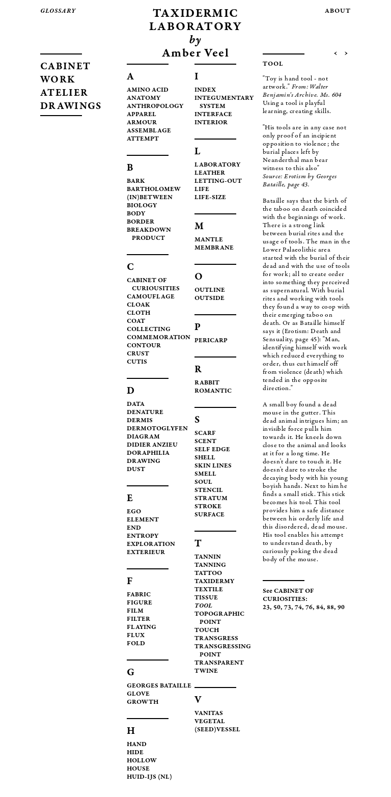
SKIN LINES (213, 466)
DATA (136, 404)
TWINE (206, 671)
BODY (136, 214)
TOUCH (206, 630)
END (134, 528)
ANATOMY (143, 98)
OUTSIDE (209, 298)
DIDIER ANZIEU (152, 445)
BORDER (140, 222)
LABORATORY (217, 165)
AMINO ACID (148, 90)
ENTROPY (142, 536)
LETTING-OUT (218, 181)
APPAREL (141, 115)
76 (309, 607)
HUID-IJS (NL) (149, 777)
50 (277, 607)
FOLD (136, 644)
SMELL (205, 474)
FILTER (138, 619)
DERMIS (140, 421)
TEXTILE (208, 590)
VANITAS (208, 713)
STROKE (207, 507)
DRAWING (143, 461)
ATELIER (64, 93)
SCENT (205, 441)
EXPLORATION (151, 544)
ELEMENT (143, 520)
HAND (137, 744)
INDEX (205, 90)
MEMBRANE (214, 248)
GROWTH (142, 702)
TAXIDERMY (214, 582)
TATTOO (208, 573)
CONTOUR (144, 346)
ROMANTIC (213, 391)
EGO (134, 512)
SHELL (204, 458)
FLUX (136, 636)
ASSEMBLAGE (149, 131)
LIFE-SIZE (210, 198)
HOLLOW (142, 761)
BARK (136, 181)
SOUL (203, 482)
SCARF (205, 433)
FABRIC (139, 595)
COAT (136, 321)
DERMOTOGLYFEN (157, 429)
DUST (136, 469)
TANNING (210, 565)
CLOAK (138, 305)
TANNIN (207, 557)
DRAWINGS (70, 106)
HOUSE (138, 769)
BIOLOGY (142, 206)
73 (287, 607)
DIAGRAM (143, 437)
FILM (135, 611)
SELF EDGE (212, 450)
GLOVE (138, 694)
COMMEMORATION (158, 338)
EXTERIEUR (146, 552)
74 (298, 607)
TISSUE (206, 598)
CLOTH (138, 313)
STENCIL (208, 490)
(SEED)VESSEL (217, 730)
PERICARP (211, 341)
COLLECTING (149, 329)
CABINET (65, 67)
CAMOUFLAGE (151, 297)
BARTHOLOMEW (154, 189)
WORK (57, 80)
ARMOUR (142, 123)
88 (330, 607)
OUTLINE (209, 290)
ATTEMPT (143, 139)
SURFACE (209, 515)
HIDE (135, 753)
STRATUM (211, 499)
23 (266, 607)
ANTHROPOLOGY (155, 106)
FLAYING (141, 627)
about (338, 11)
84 (319, 607)
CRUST (138, 354)
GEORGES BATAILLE (159, 686)
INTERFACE (213, 115)
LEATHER (209, 173)
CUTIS (137, 362)
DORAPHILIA (148, 453)
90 (341, 607)
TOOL (203, 606)
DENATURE (145, 412)
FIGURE (139, 603)
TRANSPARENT (219, 663)
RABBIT (206, 383)
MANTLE (208, 240)
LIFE (201, 189)
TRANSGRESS (216, 639)
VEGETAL (209, 722)
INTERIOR (211, 123)
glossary (58, 11)
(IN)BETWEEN (150, 198)
